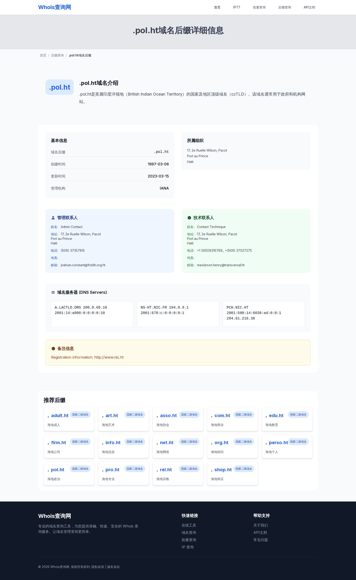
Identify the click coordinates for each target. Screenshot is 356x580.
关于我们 (260, 525)
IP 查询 (188, 547)
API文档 (309, 7)
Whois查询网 (54, 7)
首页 (217, 7)
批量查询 (259, 7)
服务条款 (113, 567)
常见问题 (260, 539)
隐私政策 (97, 567)
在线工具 (189, 525)
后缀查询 (284, 7)
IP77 (236, 7)
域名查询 (189, 532)
